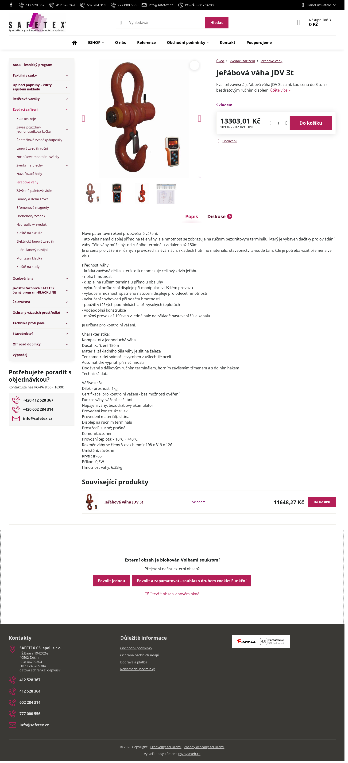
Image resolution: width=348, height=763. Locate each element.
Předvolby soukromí (165, 747)
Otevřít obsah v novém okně (172, 593)
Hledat (216, 22)
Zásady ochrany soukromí (204, 747)
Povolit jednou (111, 580)
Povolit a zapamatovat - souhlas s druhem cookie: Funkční (192, 580)
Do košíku (310, 123)
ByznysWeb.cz (189, 753)
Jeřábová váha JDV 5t (123, 502)
